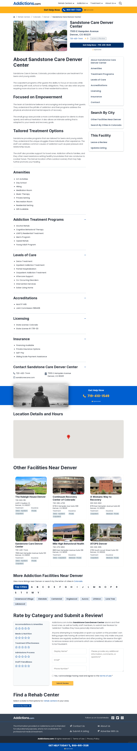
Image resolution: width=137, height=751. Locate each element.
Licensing (96, 91)
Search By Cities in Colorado (106, 125)
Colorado (37, 17)
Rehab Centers (65, 3)
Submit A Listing (79, 731)
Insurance (96, 96)
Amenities (96, 68)
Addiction (81, 3)
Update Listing (99, 148)
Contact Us (77, 726)
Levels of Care (98, 79)
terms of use (105, 675)
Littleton (97, 599)
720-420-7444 (76, 38)
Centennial (56, 599)
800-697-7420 (72, 9)
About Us (109, 3)
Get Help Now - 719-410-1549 (97, 45)
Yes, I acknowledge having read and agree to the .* (82, 675)
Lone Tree (110, 599)
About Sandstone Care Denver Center (103, 61)
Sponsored (88, 10)
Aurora (85, 599)
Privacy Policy (93, 738)
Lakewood (20, 604)
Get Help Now (52, 10)
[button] (68, 437)
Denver (47, 17)
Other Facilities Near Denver (106, 119)
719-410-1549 (96, 396)
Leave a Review (98, 38)
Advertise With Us (108, 731)
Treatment (95, 3)
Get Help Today (68, 745)
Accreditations (99, 85)
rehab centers (50, 700)
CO (81, 34)
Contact (95, 102)
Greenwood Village (24, 599)
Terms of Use (79, 738)
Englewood (72, 599)
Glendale (42, 599)
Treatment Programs (102, 74)
